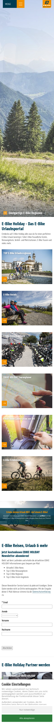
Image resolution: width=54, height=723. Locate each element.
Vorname (5, 620)
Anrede (4, 611)
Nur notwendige (27, 709)
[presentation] (19, 641)
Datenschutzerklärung (41, 591)
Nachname (6, 629)
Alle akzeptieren (27, 718)
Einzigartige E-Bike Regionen (25, 213)
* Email (5, 602)
